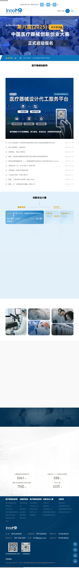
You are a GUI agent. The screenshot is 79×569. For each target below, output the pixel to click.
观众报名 (62, 504)
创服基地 (33, 516)
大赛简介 (46, 504)
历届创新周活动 (64, 507)
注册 (62, 11)
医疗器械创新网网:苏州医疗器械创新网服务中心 (39, 564)
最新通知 (46, 507)
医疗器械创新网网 (2, 568)
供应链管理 (33, 504)
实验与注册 (33, 510)
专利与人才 (33, 513)
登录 (58, 11)
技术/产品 (9, 510)
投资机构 (23, 519)
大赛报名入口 (47, 510)
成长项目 (23, 513)
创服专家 (23, 516)
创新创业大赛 (10, 519)
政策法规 (9, 507)
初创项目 (23, 510)
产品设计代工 (34, 507)
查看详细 (9, 221)
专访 (7, 522)
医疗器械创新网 (4, 0)
